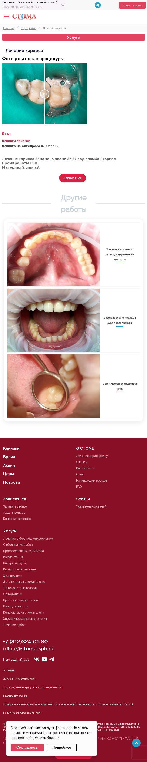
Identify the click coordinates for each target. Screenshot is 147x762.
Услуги (73, 37)
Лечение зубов (14, 625)
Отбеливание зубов (18, 544)
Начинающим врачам (91, 480)
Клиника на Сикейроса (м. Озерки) (31, 146)
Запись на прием (132, 5)
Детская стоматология (20, 588)
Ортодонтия (12, 594)
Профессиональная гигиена (23, 551)
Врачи (9, 457)
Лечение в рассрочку (92, 456)
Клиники (11, 448)
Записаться (72, 178)
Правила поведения (15, 695)
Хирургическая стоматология (25, 618)
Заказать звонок (15, 506)
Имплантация (13, 557)
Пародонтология (15, 606)
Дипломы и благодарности (19, 678)
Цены (8, 474)
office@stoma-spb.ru (28, 648)
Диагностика (12, 575)
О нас (80, 474)
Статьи (83, 499)
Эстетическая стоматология (24, 581)
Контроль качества (17, 518)
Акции (9, 465)
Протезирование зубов (20, 600)
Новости (11, 482)
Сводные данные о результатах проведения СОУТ (33, 687)
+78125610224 (130, 16)
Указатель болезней (91, 506)
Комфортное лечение (19, 569)
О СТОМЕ (85, 448)
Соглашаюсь (27, 747)
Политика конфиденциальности (22, 712)
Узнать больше (47, 738)
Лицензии (9, 670)
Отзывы (82, 462)
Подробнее (61, 747)
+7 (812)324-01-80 (25, 641)
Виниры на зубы (15, 563)
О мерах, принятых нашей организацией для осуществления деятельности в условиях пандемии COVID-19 (68, 704)
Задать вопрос (14, 512)
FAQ (79, 486)
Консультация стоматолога (23, 612)
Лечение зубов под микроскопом (28, 538)
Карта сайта (85, 468)
